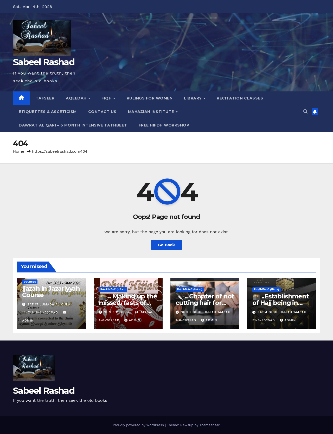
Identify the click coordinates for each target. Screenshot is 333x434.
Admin (132, 320)
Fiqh (107, 98)
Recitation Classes (240, 98)
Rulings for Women (150, 98)
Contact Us (102, 111)
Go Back (166, 244)
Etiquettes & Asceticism (48, 111)
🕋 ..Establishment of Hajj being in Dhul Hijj (280, 302)
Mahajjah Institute (151, 111)
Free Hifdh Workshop (164, 125)
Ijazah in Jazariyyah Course (51, 292)
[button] (305, 111)
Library (193, 98)
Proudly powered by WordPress (139, 425)
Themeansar (209, 425)
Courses (30, 281)
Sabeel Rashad (43, 62)
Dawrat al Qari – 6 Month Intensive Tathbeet (73, 125)
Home (18, 151)
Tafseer (45, 98)
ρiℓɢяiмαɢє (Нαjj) (113, 289)
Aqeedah (77, 98)
